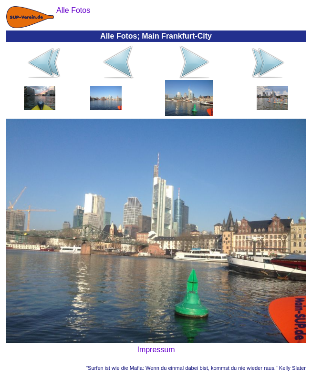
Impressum (156, 350)
